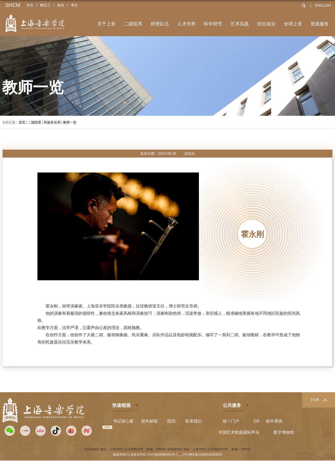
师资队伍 (159, 23)
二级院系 (133, 23)
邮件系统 (274, 421)
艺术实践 (239, 23)
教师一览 (69, 122)
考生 (74, 5)
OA (257, 421)
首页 (22, 122)
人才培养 (186, 23)
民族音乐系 (52, 122)
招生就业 (266, 23)
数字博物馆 (283, 432)
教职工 (45, 5)
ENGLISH (323, 5)
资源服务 (319, 23)
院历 (171, 421)
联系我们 (193, 421)
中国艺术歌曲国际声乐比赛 (243, 432)
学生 (30, 5)
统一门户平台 (235, 421)
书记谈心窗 (123, 421)
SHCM (12, 5)
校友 (60, 5)
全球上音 (293, 23)
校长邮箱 (149, 421)
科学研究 (213, 23)
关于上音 (106, 23)
